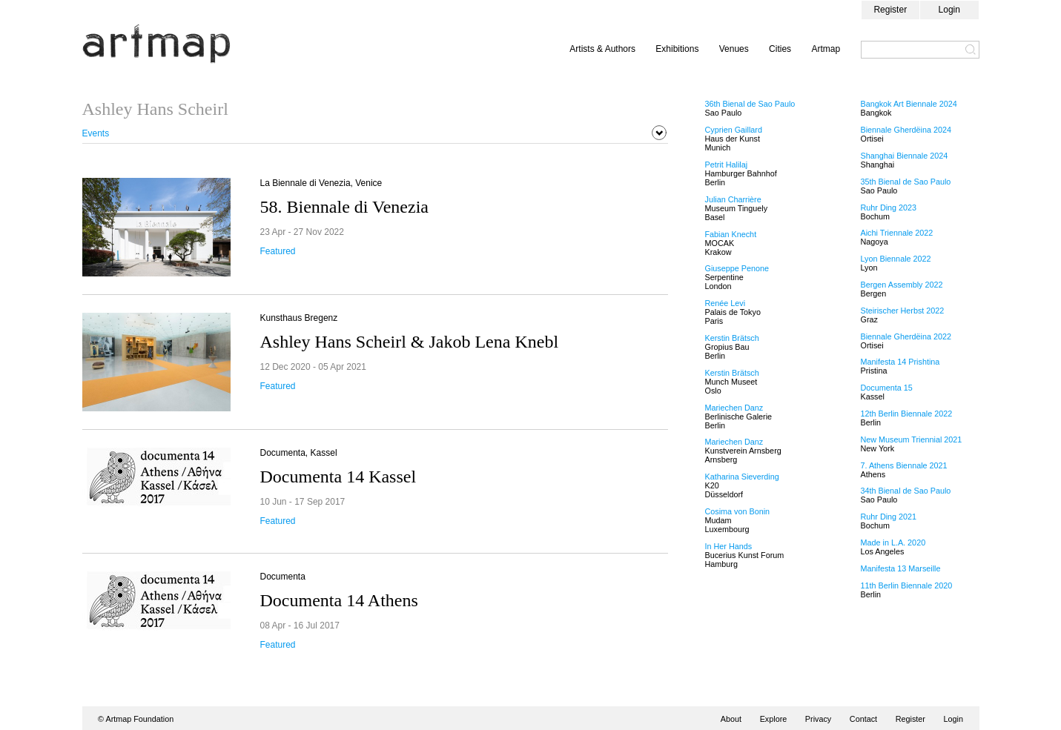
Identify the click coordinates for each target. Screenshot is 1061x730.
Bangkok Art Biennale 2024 (909, 103)
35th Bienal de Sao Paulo (906, 181)
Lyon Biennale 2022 (896, 258)
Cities (780, 49)
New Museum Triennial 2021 (911, 439)
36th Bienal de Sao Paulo (750, 103)
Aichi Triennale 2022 (897, 232)
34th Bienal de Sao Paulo (906, 490)
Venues (734, 49)
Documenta (282, 576)
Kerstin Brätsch (732, 338)
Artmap (825, 49)
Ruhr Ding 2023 (889, 207)
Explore (773, 718)
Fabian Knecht (731, 234)
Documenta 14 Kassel (338, 476)
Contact (863, 718)
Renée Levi (725, 303)
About (731, 718)
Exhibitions (676, 49)
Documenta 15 (887, 387)
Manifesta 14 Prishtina (900, 361)
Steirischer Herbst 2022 (903, 310)
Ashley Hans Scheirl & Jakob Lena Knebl (409, 341)
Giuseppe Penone (737, 268)
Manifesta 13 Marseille (901, 568)
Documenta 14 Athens (339, 600)
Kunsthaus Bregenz (299, 318)
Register (890, 9)
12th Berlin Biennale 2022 (907, 413)
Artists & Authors (602, 49)
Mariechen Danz (734, 407)
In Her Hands (729, 546)
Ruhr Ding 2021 (889, 516)
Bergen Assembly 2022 (902, 284)
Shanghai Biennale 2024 (904, 155)
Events (96, 133)
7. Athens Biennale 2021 (904, 465)
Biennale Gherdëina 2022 (906, 336)
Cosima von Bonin (737, 511)
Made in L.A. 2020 (893, 542)
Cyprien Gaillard (733, 129)
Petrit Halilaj (726, 164)
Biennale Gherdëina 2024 (906, 129)
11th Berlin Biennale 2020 (907, 585)
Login (949, 9)
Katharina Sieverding (742, 476)
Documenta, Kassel (298, 453)
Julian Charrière (733, 199)
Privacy (818, 718)
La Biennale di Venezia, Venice (321, 183)
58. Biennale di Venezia (344, 206)
